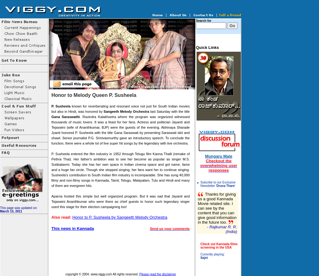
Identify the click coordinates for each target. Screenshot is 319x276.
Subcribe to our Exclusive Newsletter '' (218, 184)
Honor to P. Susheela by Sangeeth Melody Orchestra (119, 217)
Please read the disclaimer (157, 274)
